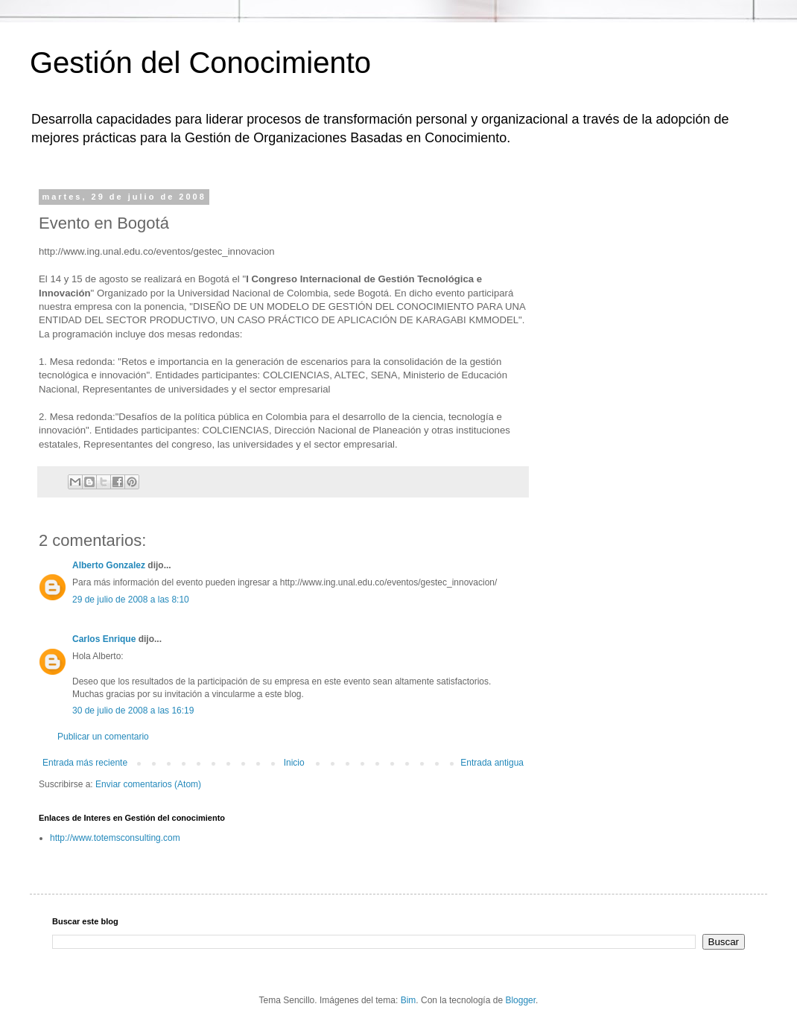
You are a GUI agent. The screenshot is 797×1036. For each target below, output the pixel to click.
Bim (408, 1000)
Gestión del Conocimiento (200, 62)
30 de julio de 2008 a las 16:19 (133, 710)
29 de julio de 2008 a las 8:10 (130, 599)
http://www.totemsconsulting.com (115, 838)
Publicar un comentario (103, 736)
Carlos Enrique (104, 639)
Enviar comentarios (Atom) (148, 784)
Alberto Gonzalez (108, 565)
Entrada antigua (492, 762)
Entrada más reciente (84, 762)
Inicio (294, 762)
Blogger (520, 1000)
